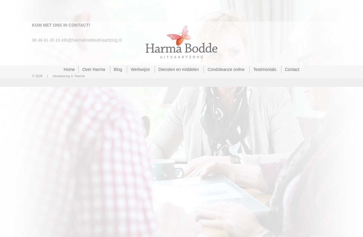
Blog (118, 69)
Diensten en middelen (178, 69)
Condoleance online (226, 69)
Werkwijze (140, 69)
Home (69, 69)
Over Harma (93, 69)
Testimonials (264, 69)
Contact (292, 69)
